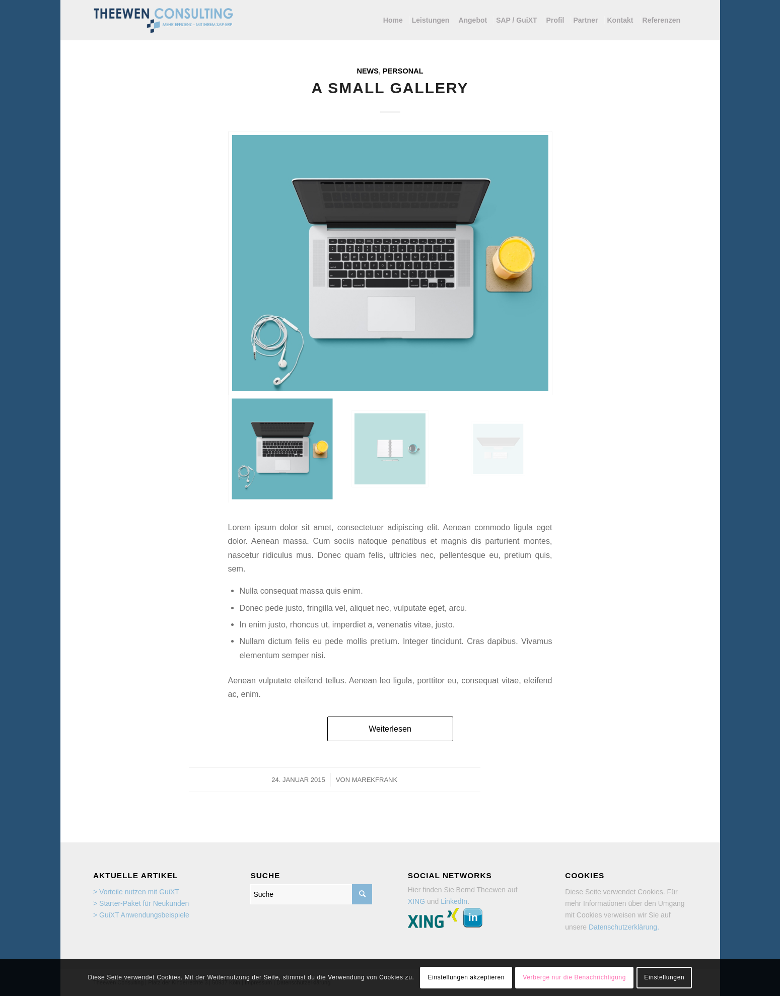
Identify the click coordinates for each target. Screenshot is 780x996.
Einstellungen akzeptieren (466, 977)
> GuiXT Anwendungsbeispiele (141, 915)
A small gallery (389, 88)
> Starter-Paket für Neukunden (141, 903)
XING (416, 901)
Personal (403, 71)
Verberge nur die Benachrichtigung (574, 977)
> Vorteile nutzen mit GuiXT (136, 892)
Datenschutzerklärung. (624, 927)
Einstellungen (664, 977)
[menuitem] (395, 20)
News (367, 71)
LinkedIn (454, 901)
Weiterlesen (390, 728)
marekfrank (375, 780)
